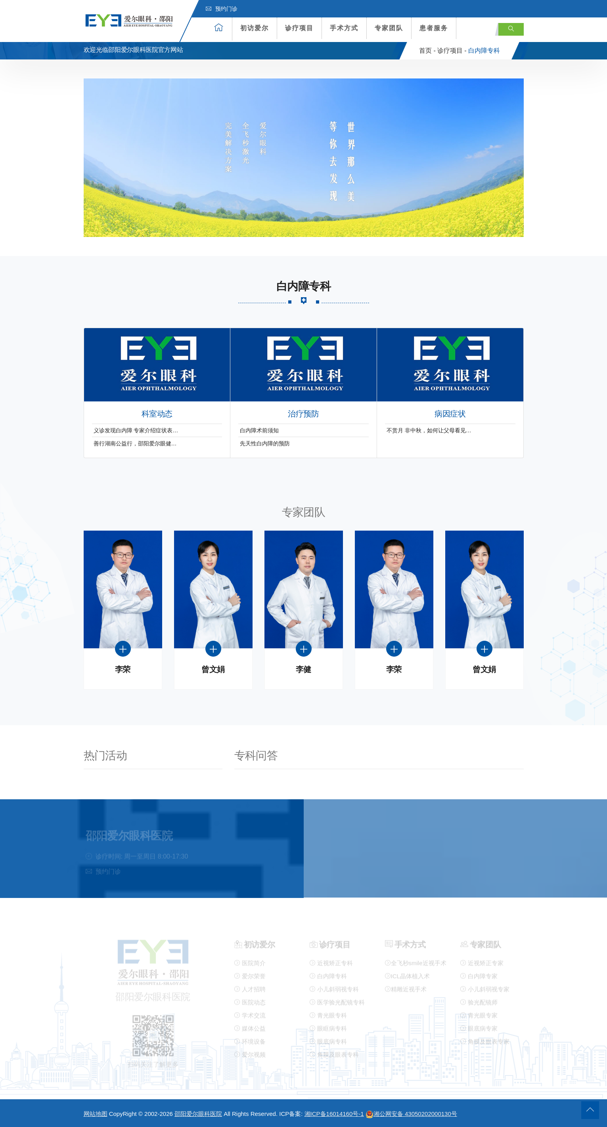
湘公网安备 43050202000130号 (411, 1113)
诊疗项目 (299, 28)
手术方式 (344, 28)
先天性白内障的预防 (265, 443)
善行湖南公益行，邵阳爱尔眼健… (135, 443)
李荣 (122, 669)
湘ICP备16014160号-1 (334, 1113)
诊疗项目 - (452, 50)
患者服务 (433, 28)
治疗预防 (303, 414)
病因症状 (450, 414)
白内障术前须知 (259, 430)
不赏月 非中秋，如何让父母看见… (429, 430)
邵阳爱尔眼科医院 (198, 1113)
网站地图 (95, 1113)
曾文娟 (213, 669)
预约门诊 (221, 9)
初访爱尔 (254, 28)
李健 (303, 669)
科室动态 (157, 414)
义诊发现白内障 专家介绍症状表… (136, 430)
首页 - (427, 50)
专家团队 (389, 28)
